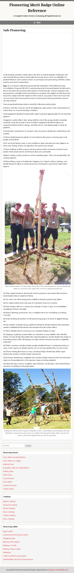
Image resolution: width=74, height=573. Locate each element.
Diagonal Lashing (10, 505)
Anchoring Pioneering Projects (15, 535)
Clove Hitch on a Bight (12, 461)
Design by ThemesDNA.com (58, 570)
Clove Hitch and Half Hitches (14, 457)
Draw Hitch (7, 482)
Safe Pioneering (14, 30)
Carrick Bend (8, 478)
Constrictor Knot (9, 485)
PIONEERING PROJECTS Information (18, 559)
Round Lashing (9, 508)
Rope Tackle (8, 531)
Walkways (7, 552)
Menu (38, 22)
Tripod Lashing (9, 515)
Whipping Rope (9, 538)
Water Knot (7, 475)
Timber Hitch (8, 489)
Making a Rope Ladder (12, 549)
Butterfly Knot (8, 464)
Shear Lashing (9, 512)
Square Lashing (9, 501)
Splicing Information (11, 542)
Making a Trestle (9, 545)
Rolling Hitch (8, 471)
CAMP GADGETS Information (14, 556)
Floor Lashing (8, 519)
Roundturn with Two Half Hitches (16, 468)
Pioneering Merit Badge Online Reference (37, 8)
